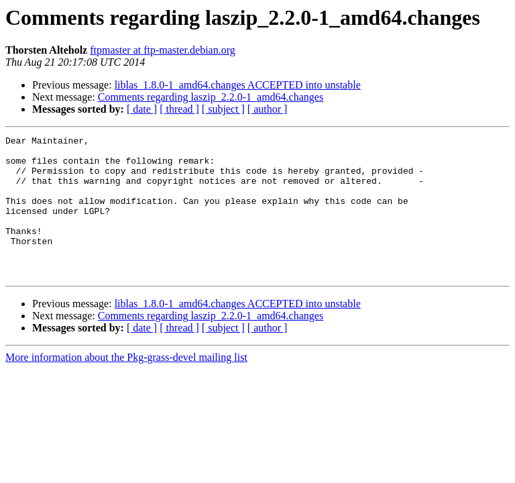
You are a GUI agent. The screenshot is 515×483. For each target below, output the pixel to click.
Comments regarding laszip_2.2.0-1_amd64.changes (210, 97)
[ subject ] (223, 109)
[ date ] (142, 109)
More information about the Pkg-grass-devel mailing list (126, 385)
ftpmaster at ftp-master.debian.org (162, 50)
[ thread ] (179, 109)
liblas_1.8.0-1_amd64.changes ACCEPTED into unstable (238, 85)
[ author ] (267, 109)
